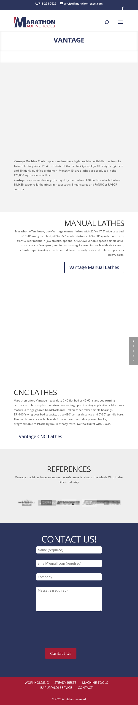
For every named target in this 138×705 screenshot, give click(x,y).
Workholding (37, 682)
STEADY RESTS (65, 682)
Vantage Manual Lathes (94, 267)
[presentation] (71, 632)
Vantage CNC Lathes (40, 436)
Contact (85, 687)
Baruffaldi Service (56, 687)
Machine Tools (95, 682)
